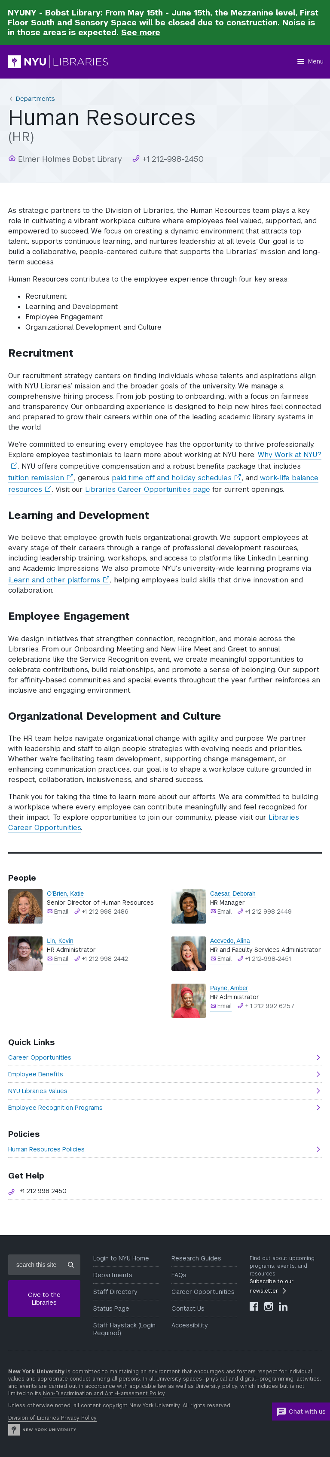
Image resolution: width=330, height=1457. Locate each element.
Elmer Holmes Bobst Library (69, 159)
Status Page (111, 1308)
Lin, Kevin (60, 940)
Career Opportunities (39, 1057)
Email (61, 911)
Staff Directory (115, 1292)
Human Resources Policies (46, 1149)
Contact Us (188, 1308)
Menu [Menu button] (316, 61)
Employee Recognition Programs (55, 1108)
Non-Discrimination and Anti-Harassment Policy (104, 1393)
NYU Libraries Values (37, 1091)
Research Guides (196, 1258)
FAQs (178, 1275)
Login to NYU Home (121, 1258)
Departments (35, 99)
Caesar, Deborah (233, 893)
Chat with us (301, 1412)
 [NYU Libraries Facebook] (254, 1306)
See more (140, 32)
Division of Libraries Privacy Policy (52, 1418)
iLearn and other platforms (59, 580)
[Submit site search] (70, 1264)
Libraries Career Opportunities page (147, 489)
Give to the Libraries (44, 1298)
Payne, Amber (229, 987)
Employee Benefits (35, 1074)
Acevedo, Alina (230, 940)
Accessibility (189, 1325)
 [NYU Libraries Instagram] (268, 1306)
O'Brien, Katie (65, 893)
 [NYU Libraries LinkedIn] (283, 1306)
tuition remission (41, 478)
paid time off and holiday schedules (176, 478)
